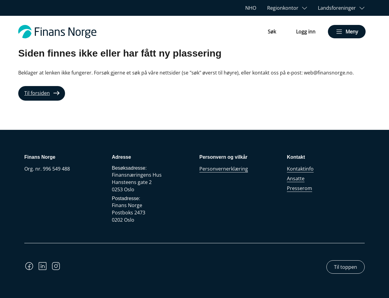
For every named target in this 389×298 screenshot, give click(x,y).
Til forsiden (37, 93)
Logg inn (305, 31)
